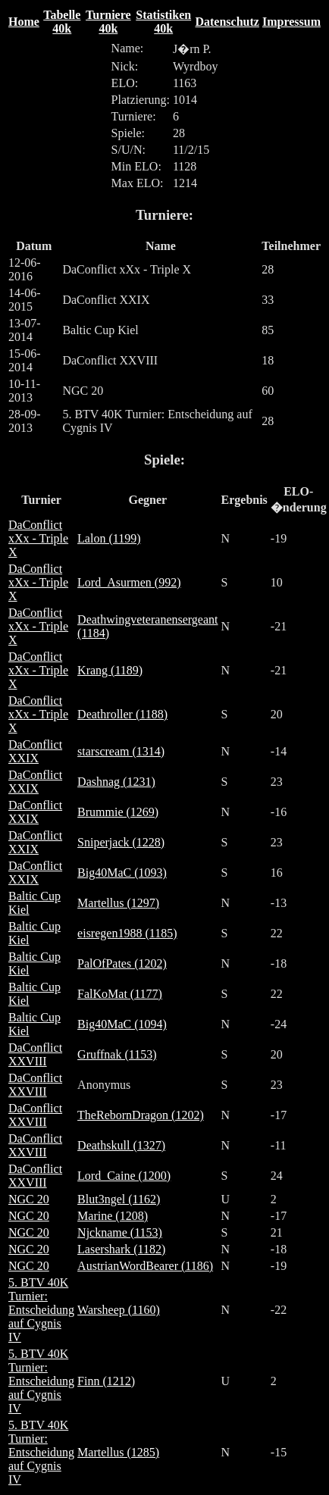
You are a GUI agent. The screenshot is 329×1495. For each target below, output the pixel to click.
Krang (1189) (110, 670)
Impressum (291, 21)
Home (23, 21)
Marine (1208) (112, 1215)
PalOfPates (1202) (122, 963)
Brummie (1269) (117, 811)
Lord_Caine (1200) (124, 1175)
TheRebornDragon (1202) (140, 1115)
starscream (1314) (120, 751)
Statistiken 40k (163, 21)
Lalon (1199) (108, 538)
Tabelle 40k (61, 21)
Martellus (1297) (118, 902)
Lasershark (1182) (121, 1249)
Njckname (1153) (119, 1232)
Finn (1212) (106, 1381)
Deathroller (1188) (122, 714)
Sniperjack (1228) (120, 842)
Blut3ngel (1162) (118, 1199)
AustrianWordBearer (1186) (145, 1265)
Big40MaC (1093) (122, 872)
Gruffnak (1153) (116, 1054)
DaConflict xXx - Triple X (38, 538)
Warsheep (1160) (118, 1309)
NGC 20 (28, 1199)
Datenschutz (226, 21)
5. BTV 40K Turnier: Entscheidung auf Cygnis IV (41, 1309)
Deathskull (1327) (121, 1145)
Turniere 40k (108, 21)
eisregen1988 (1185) (127, 933)
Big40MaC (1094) (122, 1024)
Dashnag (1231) (116, 781)
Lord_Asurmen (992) (128, 582)
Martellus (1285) (118, 1452)
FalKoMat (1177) (119, 993)
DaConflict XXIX (35, 751)
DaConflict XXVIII (35, 1054)
